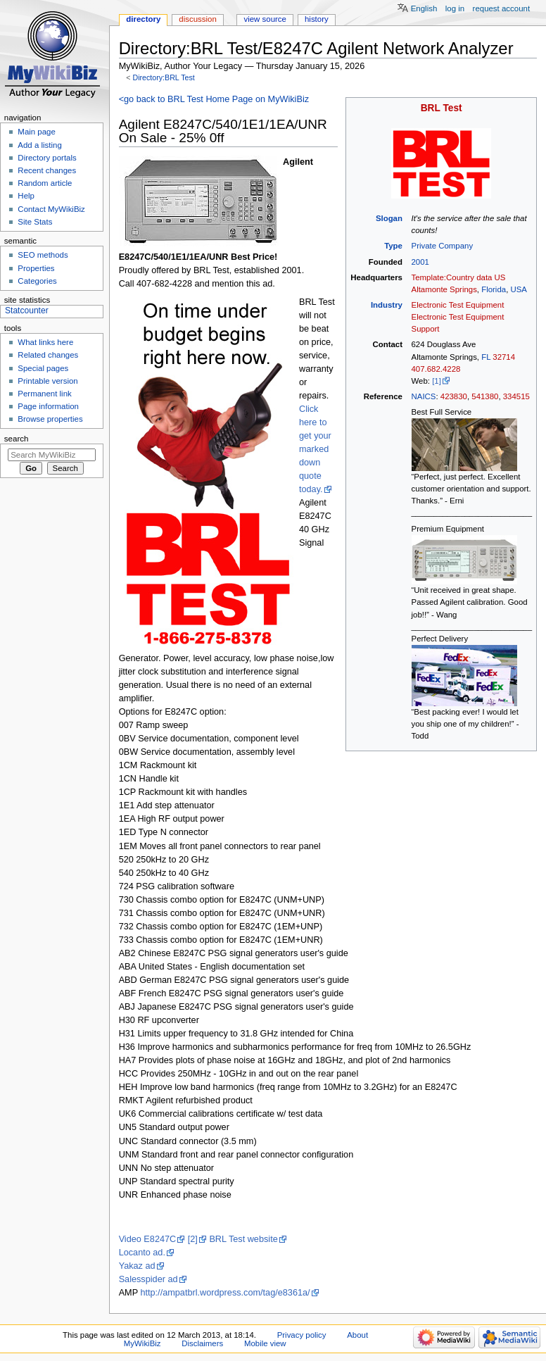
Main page (37, 131)
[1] (436, 381)
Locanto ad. (142, 1252)
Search (16, 438)
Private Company (443, 246)
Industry (386, 305)
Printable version (47, 381)
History (317, 19)
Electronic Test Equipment (458, 305)
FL (485, 357)
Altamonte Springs (444, 289)
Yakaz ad (137, 1266)
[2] (193, 1239)
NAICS (424, 396)
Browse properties (50, 419)
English (424, 8)
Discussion (197, 19)
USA (518, 289)
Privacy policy (301, 1335)
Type (393, 246)
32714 (504, 357)
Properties (36, 268)
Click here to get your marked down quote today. (315, 449)
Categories (37, 281)
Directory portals (47, 157)
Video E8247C (148, 1239)
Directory (143, 19)
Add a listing (39, 145)
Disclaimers (202, 1343)
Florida (493, 289)
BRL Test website (243, 1239)
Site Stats (35, 222)
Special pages (43, 368)
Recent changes (47, 170)
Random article (45, 183)
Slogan (389, 218)
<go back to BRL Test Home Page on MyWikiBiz (214, 99)
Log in (454, 8)
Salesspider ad (148, 1279)
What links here (45, 342)
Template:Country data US (459, 277)
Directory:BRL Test (163, 77)
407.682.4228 (436, 369)
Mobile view (265, 1343)
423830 (453, 396)
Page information (48, 406)
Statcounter (27, 310)
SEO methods (43, 255)
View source (264, 19)
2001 (420, 262)
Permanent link (44, 393)
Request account (502, 8)
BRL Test (441, 108)
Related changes (48, 355)
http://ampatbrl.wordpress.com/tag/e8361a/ (225, 1293)
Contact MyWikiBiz (51, 209)
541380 (484, 396)
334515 (516, 396)
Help (26, 196)
